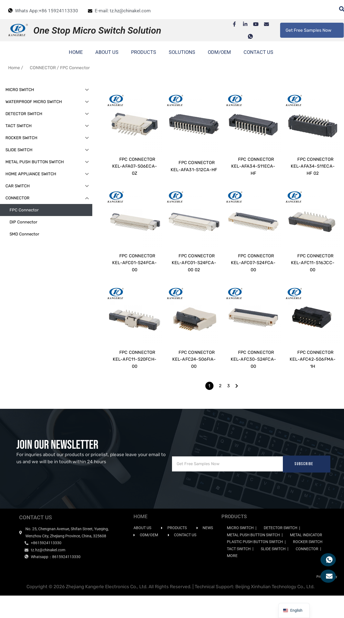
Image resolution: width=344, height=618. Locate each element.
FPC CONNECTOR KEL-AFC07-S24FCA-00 (253, 277)
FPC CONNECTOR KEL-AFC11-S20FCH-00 (134, 381)
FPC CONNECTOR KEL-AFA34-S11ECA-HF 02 (313, 173)
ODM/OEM (219, 52)
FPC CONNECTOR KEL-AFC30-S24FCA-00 (253, 381)
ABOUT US (106, 52)
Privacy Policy (326, 599)
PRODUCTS (143, 52)
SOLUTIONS (182, 52)
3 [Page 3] (228, 407)
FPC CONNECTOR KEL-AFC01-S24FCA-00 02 (194, 277)
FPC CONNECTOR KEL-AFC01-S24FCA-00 (134, 277)
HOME (76, 52)
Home (14, 67)
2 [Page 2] (220, 407)
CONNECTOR (43, 67)
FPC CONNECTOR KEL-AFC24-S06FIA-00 (194, 381)
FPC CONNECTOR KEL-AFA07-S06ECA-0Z (134, 173)
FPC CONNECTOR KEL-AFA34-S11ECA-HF (253, 173)
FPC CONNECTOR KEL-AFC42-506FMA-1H (313, 381)
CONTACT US (258, 52)
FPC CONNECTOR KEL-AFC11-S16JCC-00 (312, 277)
